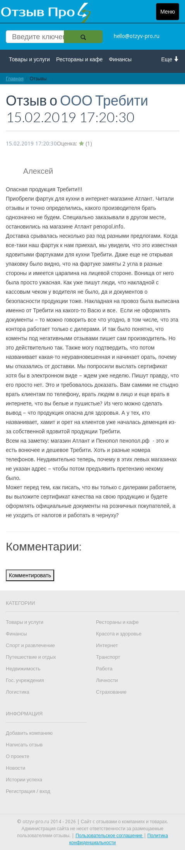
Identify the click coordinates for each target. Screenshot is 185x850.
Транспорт (108, 657)
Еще (170, 59)
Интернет (107, 645)
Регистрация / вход (28, 791)
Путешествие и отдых (31, 657)
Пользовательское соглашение (109, 835)
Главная (15, 78)
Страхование (111, 692)
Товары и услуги (29, 59)
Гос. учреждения (25, 680)
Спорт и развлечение (30, 645)
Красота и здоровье (119, 634)
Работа (104, 669)
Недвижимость (23, 669)
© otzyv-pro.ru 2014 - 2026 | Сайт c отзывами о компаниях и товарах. (92, 821)
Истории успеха (24, 779)
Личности (107, 680)
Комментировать (30, 575)
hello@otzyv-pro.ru (136, 36)
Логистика (17, 692)
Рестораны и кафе (79, 59)
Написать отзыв (24, 745)
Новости (15, 768)
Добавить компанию (29, 733)
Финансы (120, 59)
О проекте (17, 756)
